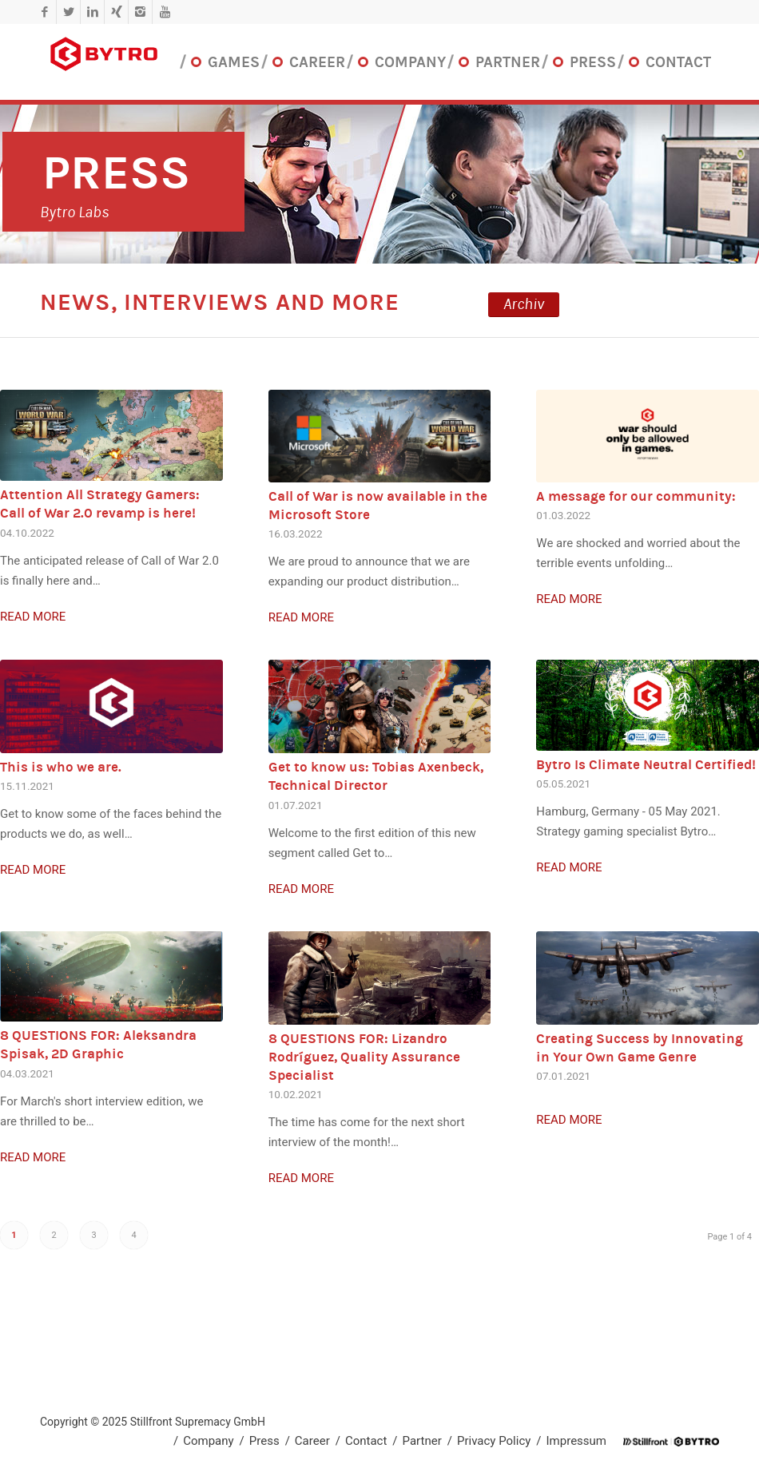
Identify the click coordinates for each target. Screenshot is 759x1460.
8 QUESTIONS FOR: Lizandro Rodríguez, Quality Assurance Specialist (364, 1057)
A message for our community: (636, 496)
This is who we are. (60, 767)
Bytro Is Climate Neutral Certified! (646, 764)
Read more (33, 616)
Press (116, 173)
